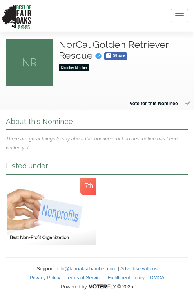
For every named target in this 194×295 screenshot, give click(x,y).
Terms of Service (83, 277)
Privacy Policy (44, 277)
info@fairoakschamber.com (86, 268)
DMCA (157, 277)
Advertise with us (139, 268)
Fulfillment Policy (126, 277)
